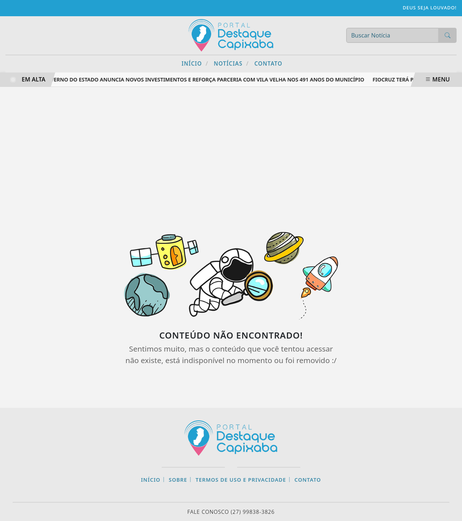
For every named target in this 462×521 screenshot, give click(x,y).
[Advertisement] (231, 151)
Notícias (231, 63)
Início (195, 63)
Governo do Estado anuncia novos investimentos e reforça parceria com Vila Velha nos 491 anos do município (205, 79)
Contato (268, 63)
